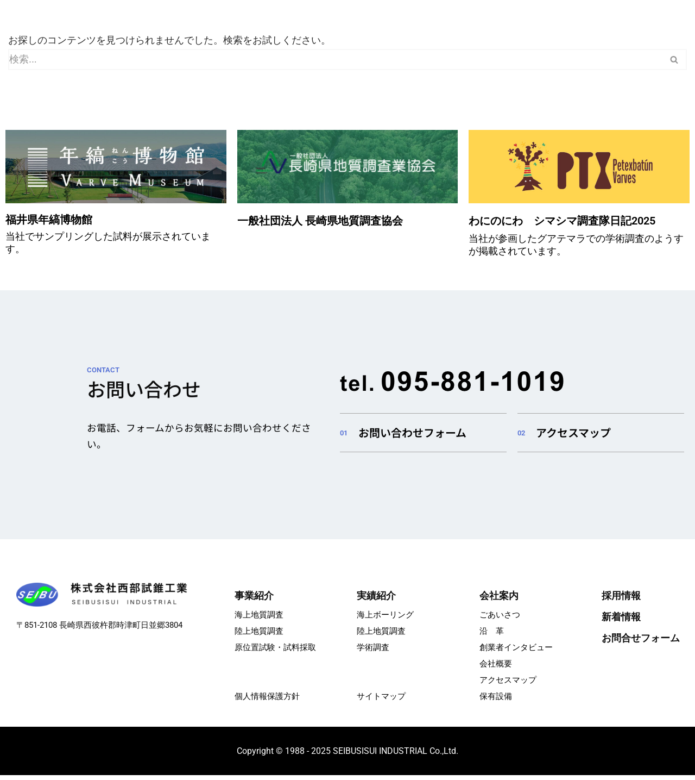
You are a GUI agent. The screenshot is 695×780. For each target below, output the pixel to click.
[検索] (335, 60)
